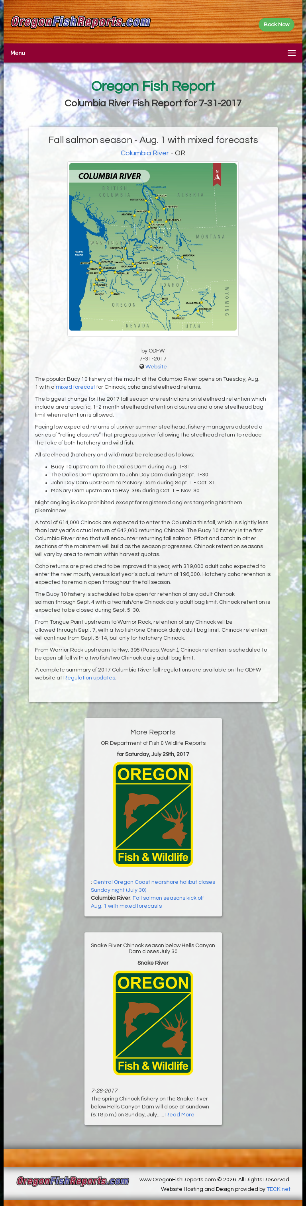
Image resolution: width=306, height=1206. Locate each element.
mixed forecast (75, 387)
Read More (179, 1115)
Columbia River (145, 153)
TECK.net (278, 1189)
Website (156, 367)
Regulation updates (89, 678)
